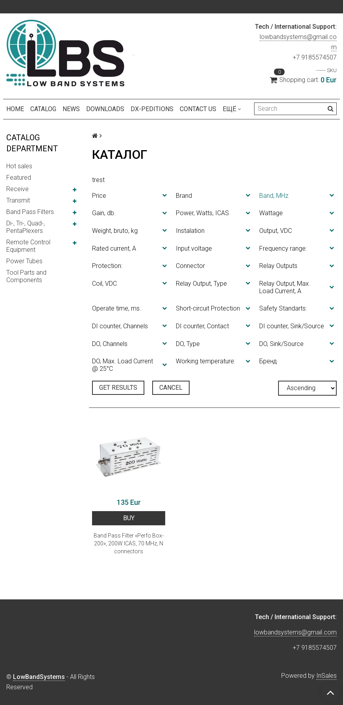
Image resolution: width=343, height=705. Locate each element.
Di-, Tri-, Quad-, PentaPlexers (25, 226)
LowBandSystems (39, 677)
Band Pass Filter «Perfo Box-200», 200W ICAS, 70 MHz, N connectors (129, 543)
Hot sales (19, 166)
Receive (17, 189)
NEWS (71, 109)
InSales (326, 675)
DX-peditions (152, 109)
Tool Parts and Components (26, 276)
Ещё (232, 109)
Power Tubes (24, 261)
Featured (18, 177)
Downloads (105, 109)
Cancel (171, 387)
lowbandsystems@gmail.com (295, 632)
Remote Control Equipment (28, 245)
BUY (129, 518)
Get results (118, 387)
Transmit (18, 200)
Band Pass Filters (30, 212)
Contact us (198, 109)
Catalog (43, 109)
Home (15, 109)
